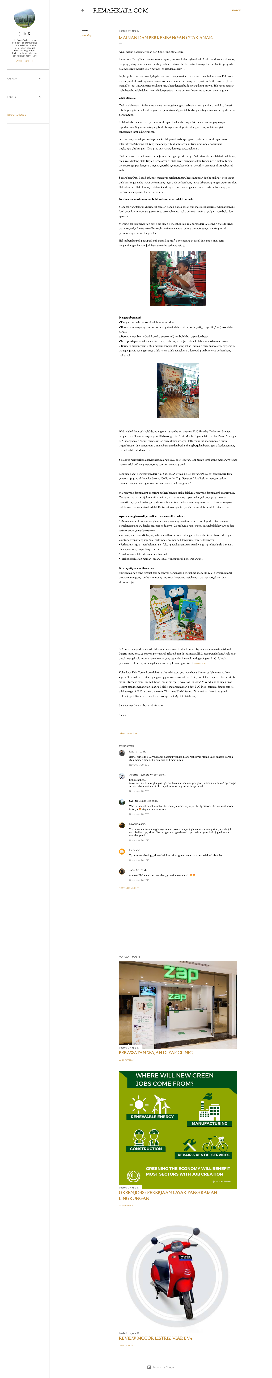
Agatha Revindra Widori (143, 774)
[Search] (236, 10)
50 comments (126, 1059)
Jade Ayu (134, 870)
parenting (86, 35)
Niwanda (134, 823)
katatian (134, 751)
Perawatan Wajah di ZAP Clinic (156, 1053)
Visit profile (24, 61)
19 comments (126, 1345)
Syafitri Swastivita (140, 800)
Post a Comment (129, 888)
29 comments (126, 1205)
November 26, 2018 (139, 840)
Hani (132, 850)
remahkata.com (120, 10)
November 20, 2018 (139, 765)
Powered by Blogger (160, 1367)
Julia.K (24, 33)
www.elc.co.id (202, 663)
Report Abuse (16, 114)
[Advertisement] (178, 922)
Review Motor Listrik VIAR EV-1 (155, 1339)
